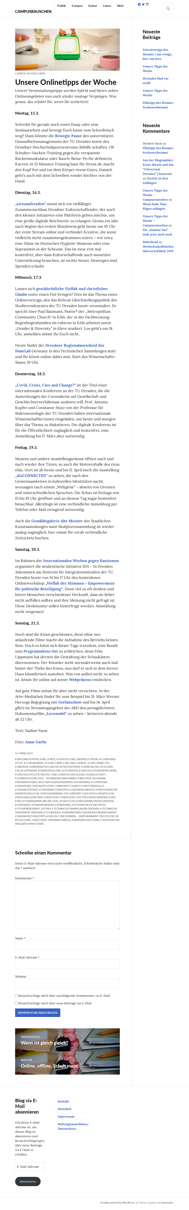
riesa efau (52, 799)
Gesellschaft (96, 776)
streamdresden (43, 806)
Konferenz (82, 784)
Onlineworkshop (83, 791)
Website (20, 978)
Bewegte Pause (68, 136)
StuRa (47, 810)
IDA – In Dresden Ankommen (57, 780)
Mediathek (24, 787)
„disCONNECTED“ (31, 476)
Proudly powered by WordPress (117, 1204)
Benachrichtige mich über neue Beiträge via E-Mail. (55, 1005)
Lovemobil (100, 784)
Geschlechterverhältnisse (99, 772)
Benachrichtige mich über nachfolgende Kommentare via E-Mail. (64, 998)
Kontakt (63, 1103)
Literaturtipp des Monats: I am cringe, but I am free (157, 54)
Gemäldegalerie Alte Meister (57, 522)
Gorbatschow (70, 704)
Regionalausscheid (30, 799)
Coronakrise (34, 765)
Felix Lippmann (27, 772)
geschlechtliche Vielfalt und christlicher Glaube (51, 776)
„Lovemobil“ (56, 715)
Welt (120, 5)
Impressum (66, 1118)
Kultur (92, 5)
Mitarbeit (65, 1111)
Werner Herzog (60, 822)
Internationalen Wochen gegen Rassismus (81, 562)
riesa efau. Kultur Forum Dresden (85, 799)
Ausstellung (67, 761)
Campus (77, 5)
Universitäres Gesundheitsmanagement (89, 814)
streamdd (23, 806)
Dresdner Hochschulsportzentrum (55, 769)
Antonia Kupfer (27, 761)
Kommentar (24, 880)
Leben (107, 5)
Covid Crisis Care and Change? (66, 765)
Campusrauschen (33, 11)
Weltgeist (40, 822)
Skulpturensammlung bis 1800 (37, 803)
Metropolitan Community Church (57, 787)
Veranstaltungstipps (31, 818)
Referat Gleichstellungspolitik (92, 795)
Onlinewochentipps (54, 791)
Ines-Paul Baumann (92, 780)
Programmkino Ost (40, 653)
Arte (52, 761)
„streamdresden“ (30, 204)
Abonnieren (27, 1184)
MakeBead (150, 242)
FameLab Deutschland (98, 769)
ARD (43, 761)
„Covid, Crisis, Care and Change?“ (45, 386)
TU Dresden (52, 814)
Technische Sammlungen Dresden (76, 810)
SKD (113, 799)
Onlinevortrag (27, 791)
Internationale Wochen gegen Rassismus (45, 784)
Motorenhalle (94, 787)
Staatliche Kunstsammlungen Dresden (87, 803)
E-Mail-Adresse (27, 959)
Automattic (167, 1204)
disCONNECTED (99, 765)
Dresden (22, 769)
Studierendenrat (28, 810)
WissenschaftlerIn (86, 822)
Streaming (64, 806)
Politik (61, 5)
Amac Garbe (35, 744)
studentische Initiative (89, 806)
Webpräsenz (80, 681)
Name (20, 940)
